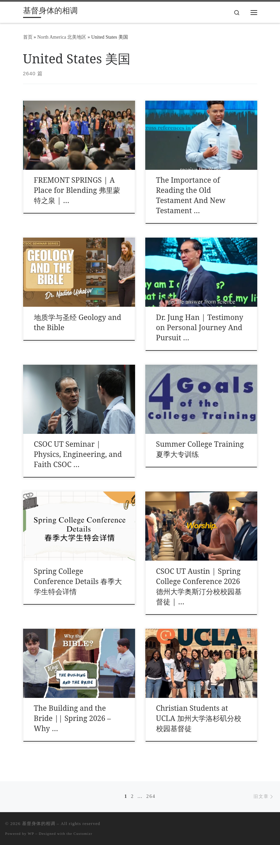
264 (150, 796)
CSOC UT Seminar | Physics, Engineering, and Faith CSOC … (78, 454)
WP (31, 833)
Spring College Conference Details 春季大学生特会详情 (78, 581)
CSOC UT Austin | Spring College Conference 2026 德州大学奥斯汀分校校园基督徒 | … (199, 586)
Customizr (83, 833)
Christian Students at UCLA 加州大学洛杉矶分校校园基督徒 (198, 718)
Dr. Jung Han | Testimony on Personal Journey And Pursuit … (199, 327)
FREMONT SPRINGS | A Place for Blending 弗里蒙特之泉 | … (77, 190)
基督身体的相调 (38, 823)
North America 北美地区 (62, 37)
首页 (28, 37)
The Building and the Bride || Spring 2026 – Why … (72, 718)
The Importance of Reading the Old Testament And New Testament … (191, 195)
